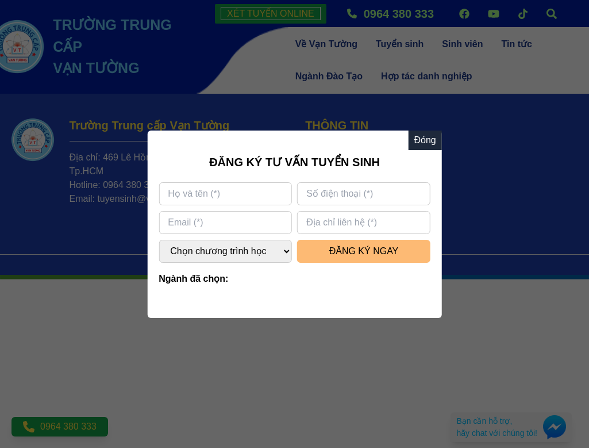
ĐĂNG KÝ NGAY (364, 251)
